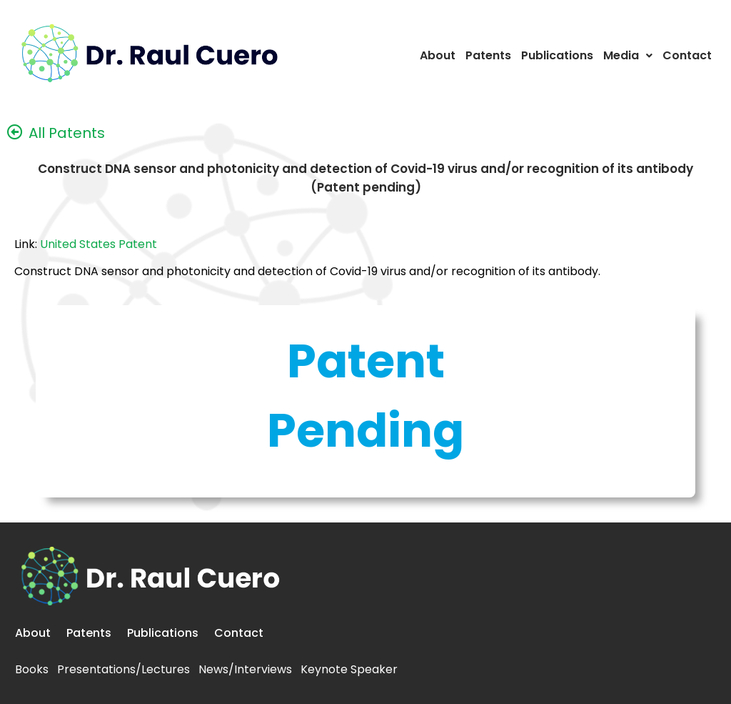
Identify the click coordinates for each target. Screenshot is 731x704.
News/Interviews (245, 669)
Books (32, 669)
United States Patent (98, 244)
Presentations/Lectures (123, 669)
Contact (687, 55)
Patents (488, 55)
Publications (557, 55)
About (437, 55)
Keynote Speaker (349, 669)
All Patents (67, 133)
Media (627, 55)
